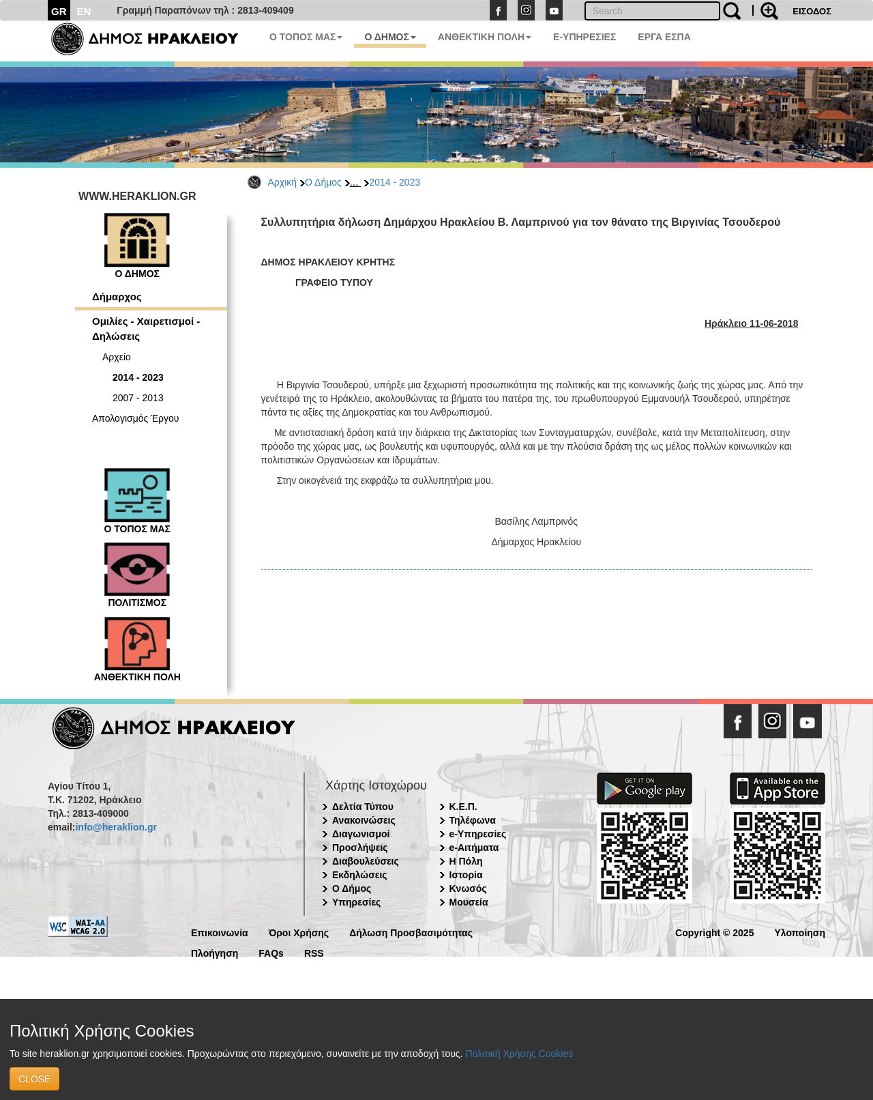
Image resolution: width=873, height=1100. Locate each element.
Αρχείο (116, 356)
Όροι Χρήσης (299, 931)
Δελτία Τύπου (363, 806)
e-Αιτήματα (474, 847)
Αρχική (282, 182)
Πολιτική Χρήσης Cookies (519, 1053)
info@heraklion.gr (115, 827)
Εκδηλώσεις (359, 874)
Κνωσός (468, 888)
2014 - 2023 (394, 182)
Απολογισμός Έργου (135, 418)
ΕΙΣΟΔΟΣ (812, 11)
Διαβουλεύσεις (365, 861)
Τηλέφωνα (472, 820)
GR (59, 11)
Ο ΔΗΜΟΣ (389, 36)
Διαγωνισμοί (360, 833)
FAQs (271, 952)
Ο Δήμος (323, 182)
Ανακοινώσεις (364, 820)
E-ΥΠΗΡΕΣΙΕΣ (584, 36)
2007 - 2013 (138, 397)
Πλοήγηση (214, 952)
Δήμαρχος (117, 296)
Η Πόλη (466, 861)
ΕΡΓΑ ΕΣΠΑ (664, 36)
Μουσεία (468, 902)
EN (84, 11)
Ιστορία (466, 874)
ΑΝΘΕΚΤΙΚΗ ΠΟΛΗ (484, 36)
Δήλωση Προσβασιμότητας (411, 931)
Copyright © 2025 (714, 931)
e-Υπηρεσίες (478, 833)
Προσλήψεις (360, 847)
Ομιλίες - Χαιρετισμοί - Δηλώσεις (146, 328)
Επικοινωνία (219, 931)
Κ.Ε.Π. (463, 806)
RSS (314, 952)
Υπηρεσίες (356, 902)
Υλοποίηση (799, 931)
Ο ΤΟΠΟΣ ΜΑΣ (305, 36)
